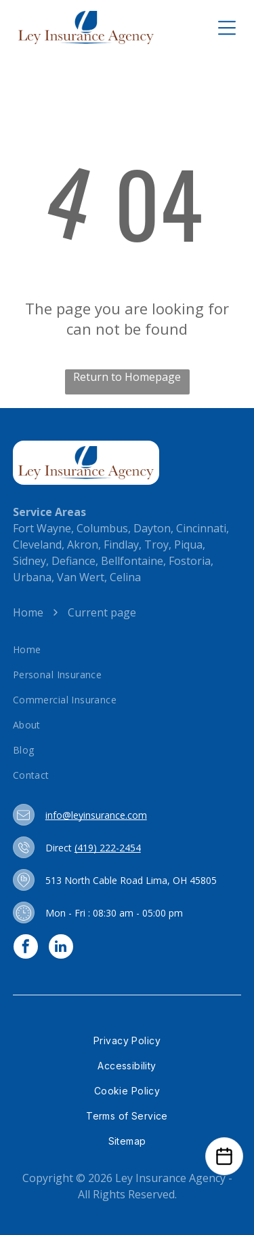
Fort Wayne (42, 528)
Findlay (121, 544)
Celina (125, 577)
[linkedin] (61, 948)
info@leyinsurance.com (96, 815)
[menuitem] (127, 649)
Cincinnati (201, 528)
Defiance (73, 560)
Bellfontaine (132, 560)
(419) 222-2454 (108, 847)
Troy (156, 544)
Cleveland (37, 544)
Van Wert (80, 577)
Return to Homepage (127, 376)
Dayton (152, 528)
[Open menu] (227, 28)
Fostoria (190, 560)
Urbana (32, 577)
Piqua (188, 544)
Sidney (29, 560)
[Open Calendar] (224, 1156)
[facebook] (26, 948)
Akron (82, 544)
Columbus (102, 528)
